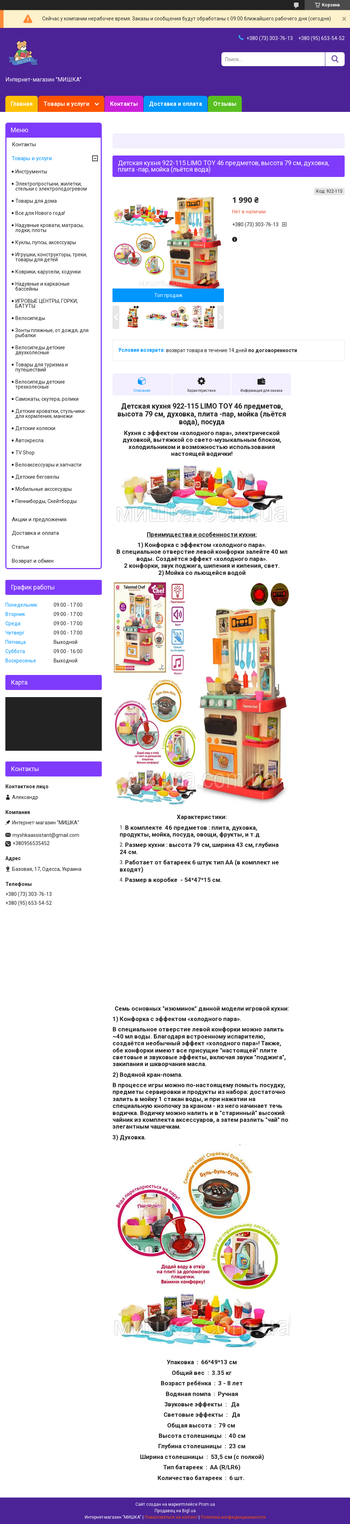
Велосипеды (30, 318)
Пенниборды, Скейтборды (46, 501)
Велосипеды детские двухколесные (40, 350)
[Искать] (335, 59)
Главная (21, 103)
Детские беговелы (37, 477)
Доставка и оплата (175, 103)
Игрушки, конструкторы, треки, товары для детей (51, 257)
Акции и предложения (39, 519)
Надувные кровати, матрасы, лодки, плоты (49, 227)
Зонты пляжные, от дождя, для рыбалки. (52, 332)
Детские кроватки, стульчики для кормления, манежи (50, 413)
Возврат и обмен (33, 561)
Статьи (20, 547)
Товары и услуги (66, 103)
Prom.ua (207, 1504)
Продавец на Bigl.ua (175, 1510)
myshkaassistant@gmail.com (45, 835)
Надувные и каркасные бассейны (42, 286)
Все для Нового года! (40, 213)
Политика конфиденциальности (233, 1517)
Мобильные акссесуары (43, 489)
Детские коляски (35, 428)
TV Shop (25, 452)
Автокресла (29, 440)
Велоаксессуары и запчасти (48, 465)
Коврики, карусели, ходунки (48, 272)
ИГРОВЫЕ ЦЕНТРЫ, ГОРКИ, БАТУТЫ (46, 303)
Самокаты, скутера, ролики (47, 399)
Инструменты (31, 171)
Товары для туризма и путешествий (41, 367)
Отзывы (224, 103)
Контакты (124, 103)
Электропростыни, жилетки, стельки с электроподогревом (51, 186)
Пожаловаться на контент (171, 1517)
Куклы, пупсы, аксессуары (45, 242)
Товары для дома (36, 201)
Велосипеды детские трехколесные (40, 384)
